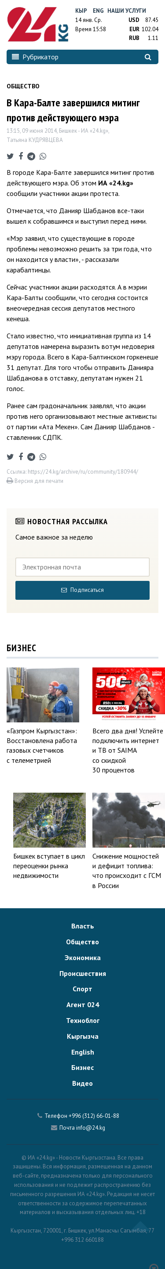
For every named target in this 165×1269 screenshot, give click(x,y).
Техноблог (82, 1020)
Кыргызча (83, 1036)
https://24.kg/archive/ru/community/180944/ (83, 471)
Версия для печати (35, 481)
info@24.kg (90, 1127)
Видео (82, 1083)
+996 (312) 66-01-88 (94, 1116)
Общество (82, 941)
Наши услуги (126, 11)
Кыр (81, 11)
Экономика (83, 957)
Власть (82, 925)
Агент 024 (82, 1004)
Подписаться (82, 590)
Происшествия (82, 973)
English (82, 1052)
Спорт (82, 988)
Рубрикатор (35, 56)
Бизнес (82, 1067)
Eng (98, 11)
